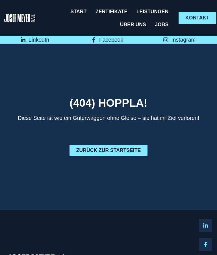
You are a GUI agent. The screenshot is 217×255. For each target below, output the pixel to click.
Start (78, 11)
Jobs (161, 24)
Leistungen (152, 11)
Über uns (133, 24)
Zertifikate (111, 11)
